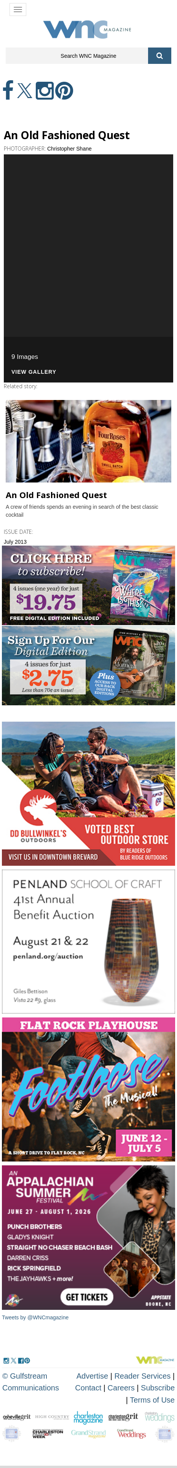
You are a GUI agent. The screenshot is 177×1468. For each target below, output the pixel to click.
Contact (88, 1388)
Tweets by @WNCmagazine (35, 1317)
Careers (121, 1388)
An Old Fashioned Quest (56, 494)
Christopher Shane (69, 149)
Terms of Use (152, 1400)
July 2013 (15, 542)
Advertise (92, 1376)
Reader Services (142, 1376)
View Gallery (33, 372)
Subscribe (158, 1388)
